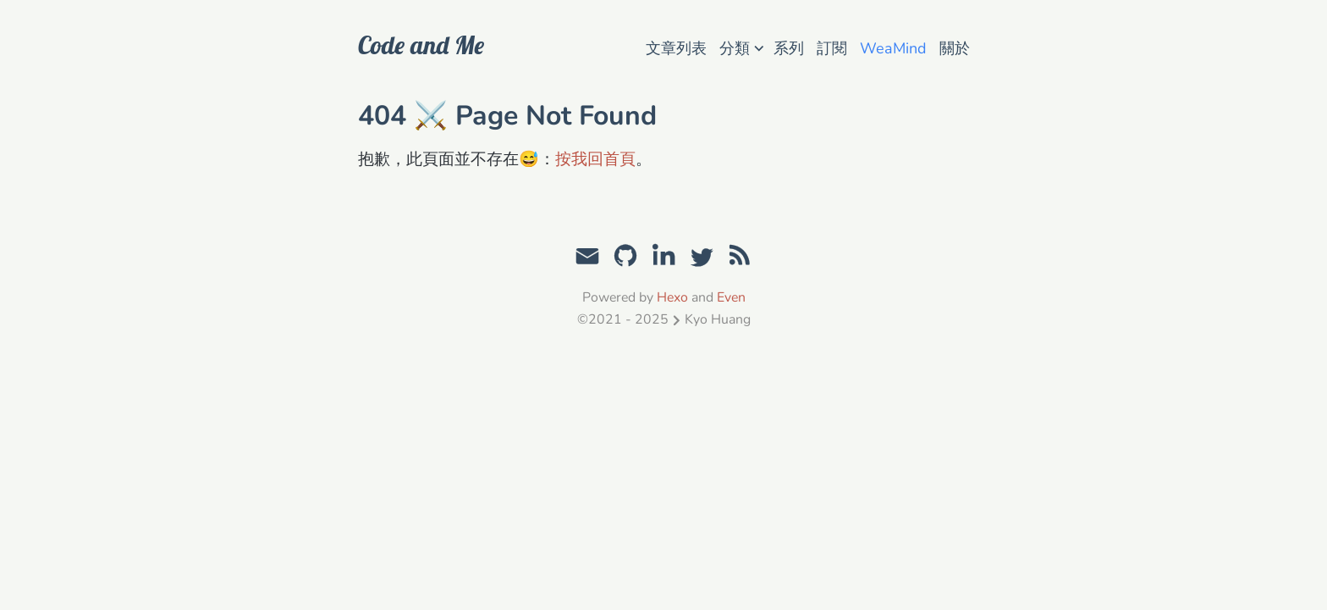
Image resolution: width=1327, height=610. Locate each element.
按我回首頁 (595, 159)
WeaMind (893, 48)
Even (731, 297)
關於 (954, 48)
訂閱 (832, 48)
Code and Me (421, 45)
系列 (789, 48)
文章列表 (676, 48)
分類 (741, 47)
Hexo (672, 297)
